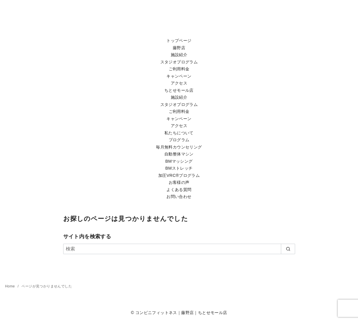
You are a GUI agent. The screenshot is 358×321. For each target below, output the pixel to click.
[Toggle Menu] (179, 35)
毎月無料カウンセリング (179, 147)
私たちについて (179, 133)
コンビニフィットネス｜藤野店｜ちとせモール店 (181, 312)
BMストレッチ (178, 168)
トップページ (178, 40)
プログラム (179, 139)
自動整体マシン (179, 154)
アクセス (179, 83)
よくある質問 (178, 189)
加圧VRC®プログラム (179, 175)
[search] (288, 249)
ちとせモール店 (179, 90)
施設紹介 (179, 54)
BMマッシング (178, 161)
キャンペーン (178, 76)
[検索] (179, 249)
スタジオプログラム (179, 62)
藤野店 (179, 47)
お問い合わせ (178, 196)
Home (10, 286)
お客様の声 (179, 182)
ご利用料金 (179, 69)
